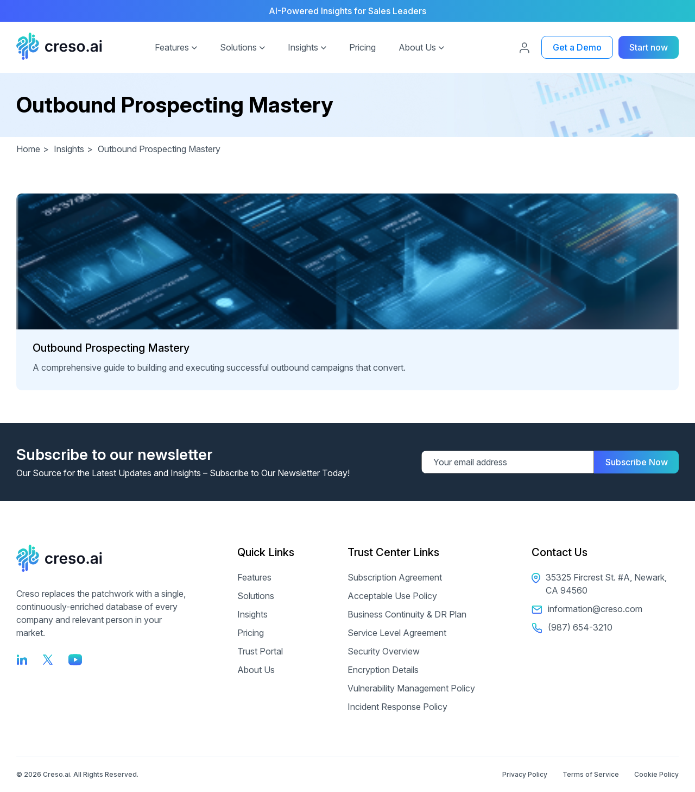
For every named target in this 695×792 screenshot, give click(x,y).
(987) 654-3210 (572, 627)
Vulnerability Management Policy (411, 688)
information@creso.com (587, 608)
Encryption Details (383, 669)
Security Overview (384, 651)
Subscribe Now (636, 462)
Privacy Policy (524, 774)
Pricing (362, 47)
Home (34, 149)
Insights (303, 47)
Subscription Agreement (395, 577)
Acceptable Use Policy (392, 595)
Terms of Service (591, 774)
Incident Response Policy (397, 706)
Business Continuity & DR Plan (407, 614)
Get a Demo (577, 47)
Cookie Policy (656, 774)
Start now (648, 47)
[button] (194, 46)
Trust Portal (260, 651)
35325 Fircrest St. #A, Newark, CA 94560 (599, 584)
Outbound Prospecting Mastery (111, 347)
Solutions (238, 47)
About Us (417, 47)
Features (172, 47)
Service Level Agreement (397, 632)
